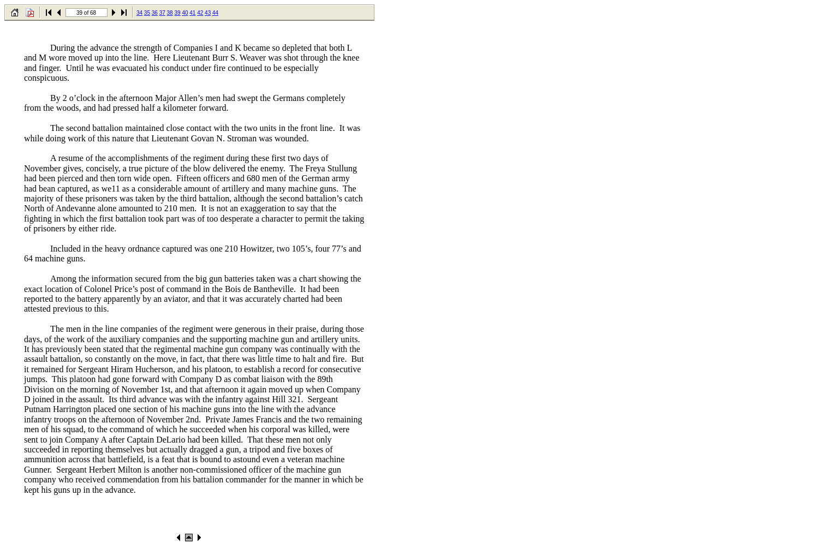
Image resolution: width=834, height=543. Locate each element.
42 (200, 13)
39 (177, 13)
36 (155, 13)
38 (170, 13)
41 (192, 13)
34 (139, 13)
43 (208, 13)
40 (185, 13)
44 (215, 13)
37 (162, 13)
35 (147, 13)
